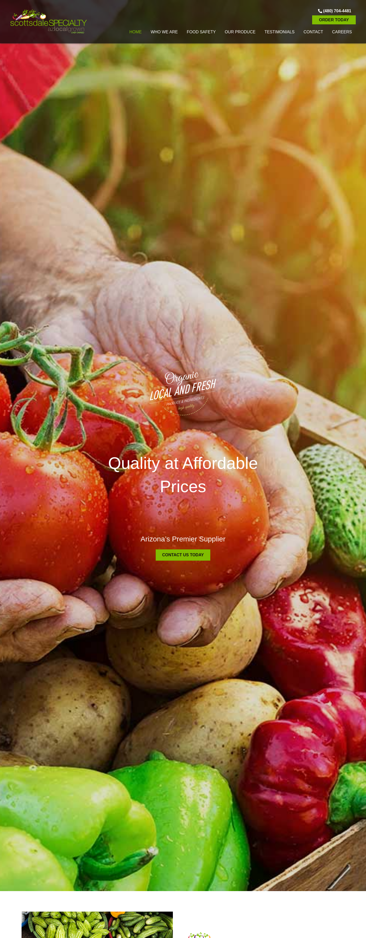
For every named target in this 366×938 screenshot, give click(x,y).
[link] (135, 31)
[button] (334, 10)
